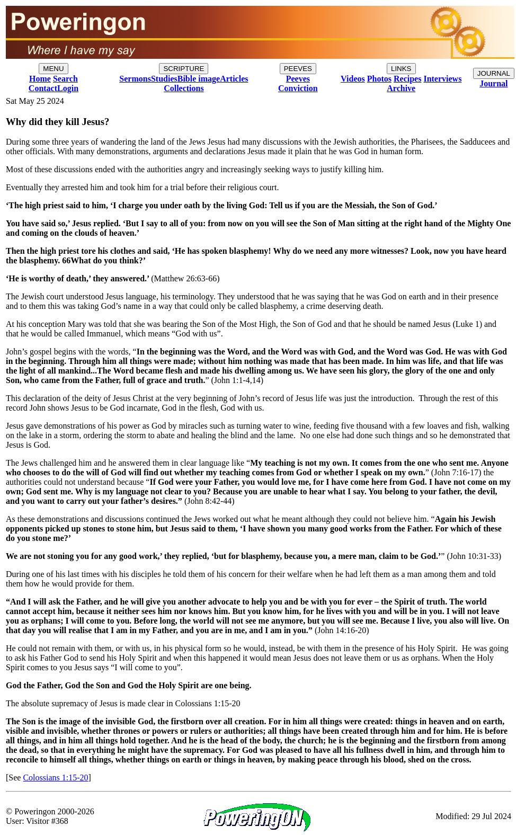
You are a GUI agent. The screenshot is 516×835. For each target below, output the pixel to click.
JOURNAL (493, 73)
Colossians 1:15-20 (55, 777)
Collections (184, 88)
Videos (353, 78)
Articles (234, 78)
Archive (401, 88)
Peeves (298, 78)
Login (67, 88)
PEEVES (298, 69)
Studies (164, 78)
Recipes (407, 78)
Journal (493, 83)
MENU (53, 69)
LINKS (401, 69)
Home (40, 78)
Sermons (135, 78)
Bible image (198, 78)
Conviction (298, 88)
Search (65, 78)
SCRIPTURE (183, 69)
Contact (43, 88)
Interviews (442, 78)
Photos (379, 78)
